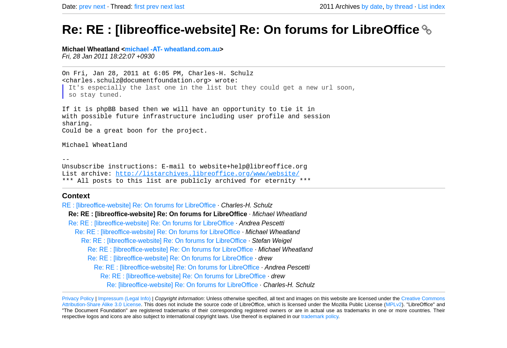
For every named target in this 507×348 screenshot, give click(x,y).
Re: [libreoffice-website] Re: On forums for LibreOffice (182, 310)
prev (85, 6)
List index (431, 6)
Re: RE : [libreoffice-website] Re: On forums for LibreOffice (247, 29)
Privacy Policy (78, 324)
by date (371, 6)
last (179, 6)
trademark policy (319, 342)
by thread (399, 6)
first (139, 6)
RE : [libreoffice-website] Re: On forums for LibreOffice (139, 230)
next (99, 6)
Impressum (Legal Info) (124, 324)
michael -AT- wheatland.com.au (172, 49)
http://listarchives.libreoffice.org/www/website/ (208, 197)
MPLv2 (394, 330)
